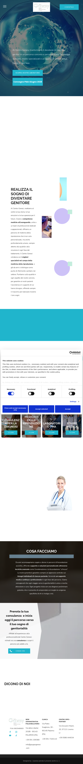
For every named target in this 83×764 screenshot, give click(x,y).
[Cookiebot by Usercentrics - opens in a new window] (71, 352)
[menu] (5, 6)
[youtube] (10, 735)
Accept (67, 409)
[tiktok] (16, 735)
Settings (73, 401)
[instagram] (16, 732)
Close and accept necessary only (15, 409)
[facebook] (10, 732)
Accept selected (41, 409)
